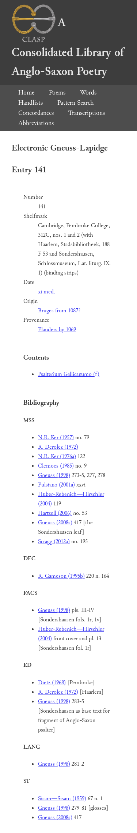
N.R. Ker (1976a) (57, 456)
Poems (57, 92)
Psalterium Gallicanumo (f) (68, 374)
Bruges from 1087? (59, 311)
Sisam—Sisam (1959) (62, 798)
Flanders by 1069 (57, 329)
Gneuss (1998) (54, 475)
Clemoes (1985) (56, 466)
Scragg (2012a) (54, 541)
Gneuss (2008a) (55, 522)
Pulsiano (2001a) (56, 485)
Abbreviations (36, 123)
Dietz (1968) (52, 682)
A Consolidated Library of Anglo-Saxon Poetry (67, 47)
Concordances (36, 112)
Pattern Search (75, 102)
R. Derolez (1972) (58, 447)
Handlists (30, 102)
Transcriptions (86, 112)
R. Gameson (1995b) (61, 576)
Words (88, 92)
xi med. (46, 292)
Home (26, 92)
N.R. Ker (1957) (56, 437)
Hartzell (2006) (55, 513)
